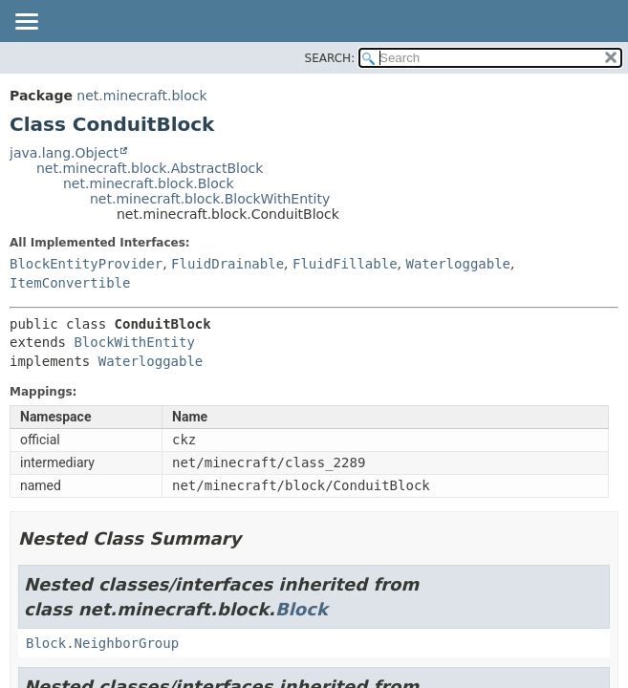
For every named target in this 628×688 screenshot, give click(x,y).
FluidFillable (345, 263)
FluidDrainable (227, 263)
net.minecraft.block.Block (148, 183)
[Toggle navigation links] (26, 23)
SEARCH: (330, 58)
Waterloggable (457, 263)
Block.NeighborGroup (102, 643)
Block (301, 609)
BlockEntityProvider (86, 263)
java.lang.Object (64, 153)
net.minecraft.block (141, 95)
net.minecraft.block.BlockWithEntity (210, 198)
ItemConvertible (70, 282)
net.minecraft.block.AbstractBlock (149, 168)
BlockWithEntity (134, 342)
